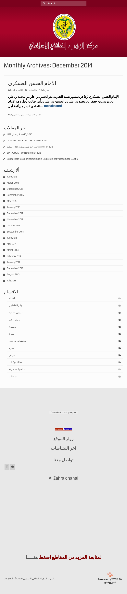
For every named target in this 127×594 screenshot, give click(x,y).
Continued (53, 106)
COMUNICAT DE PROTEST (20, 140)
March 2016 (13, 183)
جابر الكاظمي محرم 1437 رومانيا (22, 146)
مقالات (17, 114)
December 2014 (15, 213)
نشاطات (13, 376)
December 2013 (15, 268)
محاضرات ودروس (17, 341)
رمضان (12, 327)
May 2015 (12, 201)
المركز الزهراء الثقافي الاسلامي (38, 578)
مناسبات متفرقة (17, 369)
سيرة (46, 90)
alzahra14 (17, 90)
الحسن (32, 114)
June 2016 (12, 176)
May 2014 (11, 244)
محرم (11, 348)
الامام (38, 114)
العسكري (25, 114)
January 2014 (13, 262)
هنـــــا (32, 557)
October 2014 (13, 225)
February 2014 (14, 256)
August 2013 (13, 274)
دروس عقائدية (15, 312)
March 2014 (13, 250)
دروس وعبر (14, 319)
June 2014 (12, 238)
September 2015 (15, 195)
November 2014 (15, 219)
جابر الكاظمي (15, 305)
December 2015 (15, 189)
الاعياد (12, 298)
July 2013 (11, 280)
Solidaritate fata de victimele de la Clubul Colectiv (33, 159)
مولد (12, 114)
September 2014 (15, 231)
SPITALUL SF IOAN (16, 153)
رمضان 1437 (13, 134)
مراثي (12, 355)
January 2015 (13, 207)
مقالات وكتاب (15, 362)
